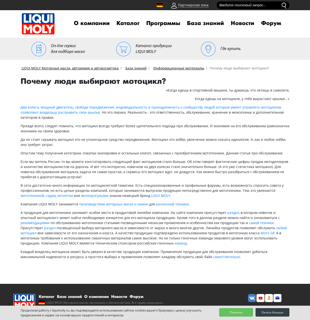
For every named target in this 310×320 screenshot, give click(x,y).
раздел (233, 212)
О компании (92, 23)
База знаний (205, 23)
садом (51, 195)
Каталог (128, 23)
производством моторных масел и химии (113, 204)
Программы (163, 23)
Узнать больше (272, 312)
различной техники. (173, 204)
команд (181, 243)
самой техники (261, 222)
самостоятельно (226, 256)
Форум (271, 23)
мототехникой (32, 195)
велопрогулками (94, 195)
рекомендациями (35, 222)
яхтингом (65, 195)
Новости (242, 23)
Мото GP (267, 233)
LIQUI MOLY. (161, 195)
